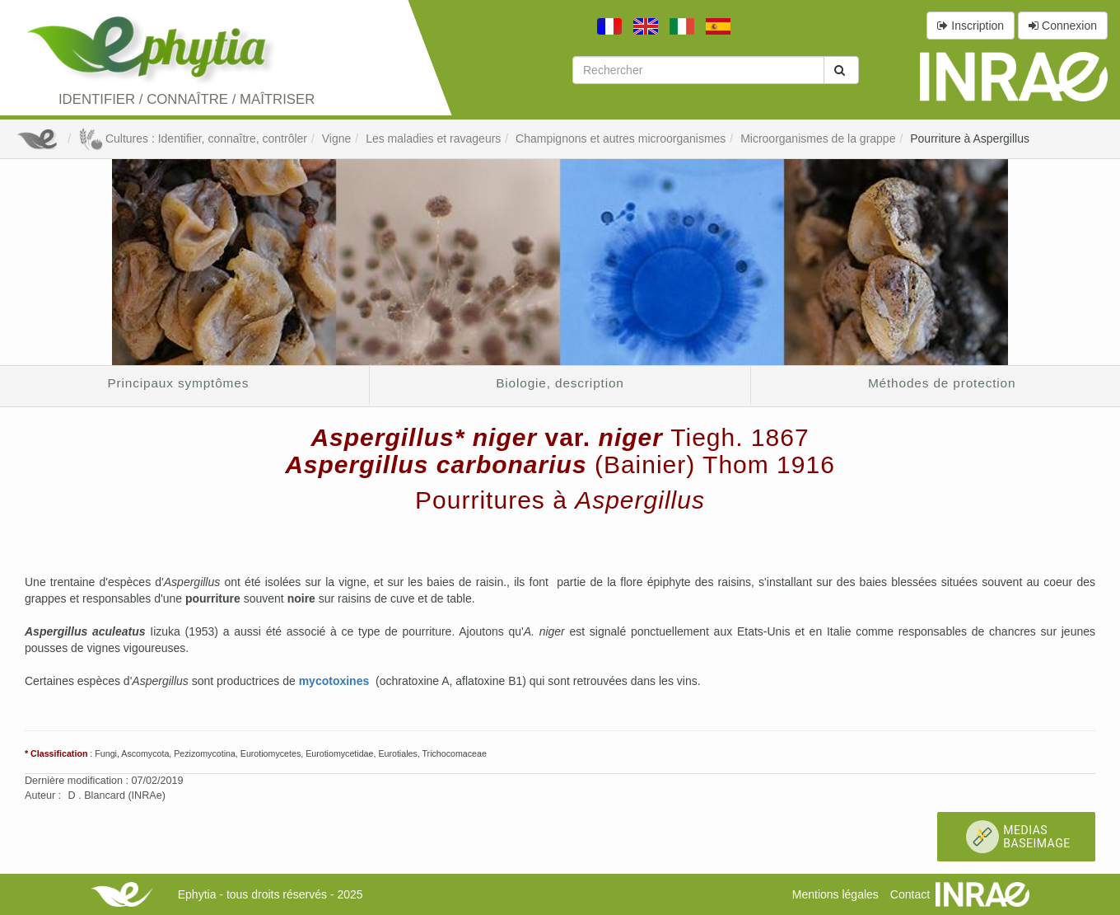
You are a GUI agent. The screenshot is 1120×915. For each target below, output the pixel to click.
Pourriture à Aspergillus (969, 138)
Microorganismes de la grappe (817, 138)
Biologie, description (560, 383)
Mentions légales (835, 894)
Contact (910, 894)
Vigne (337, 138)
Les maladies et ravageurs (433, 138)
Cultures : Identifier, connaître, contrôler (192, 138)
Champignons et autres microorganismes (621, 138)
